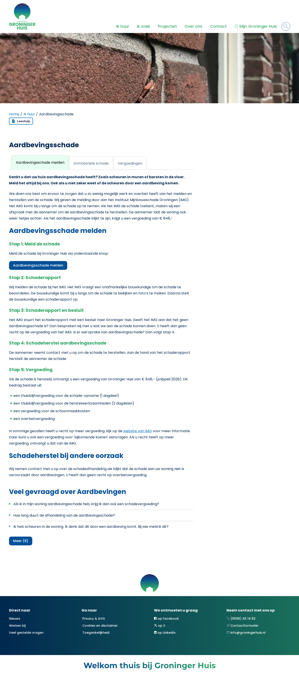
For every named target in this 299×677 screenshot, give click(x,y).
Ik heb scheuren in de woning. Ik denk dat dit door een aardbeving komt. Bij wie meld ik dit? (91, 526)
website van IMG (137, 431)
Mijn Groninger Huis (258, 26)
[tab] (40, 162)
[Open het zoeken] (285, 26)
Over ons (193, 26)
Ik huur (122, 26)
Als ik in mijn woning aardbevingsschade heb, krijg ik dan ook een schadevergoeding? (86, 503)
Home (14, 114)
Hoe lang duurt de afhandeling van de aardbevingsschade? (64, 515)
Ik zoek (143, 26)
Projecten (167, 26)
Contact (218, 26)
